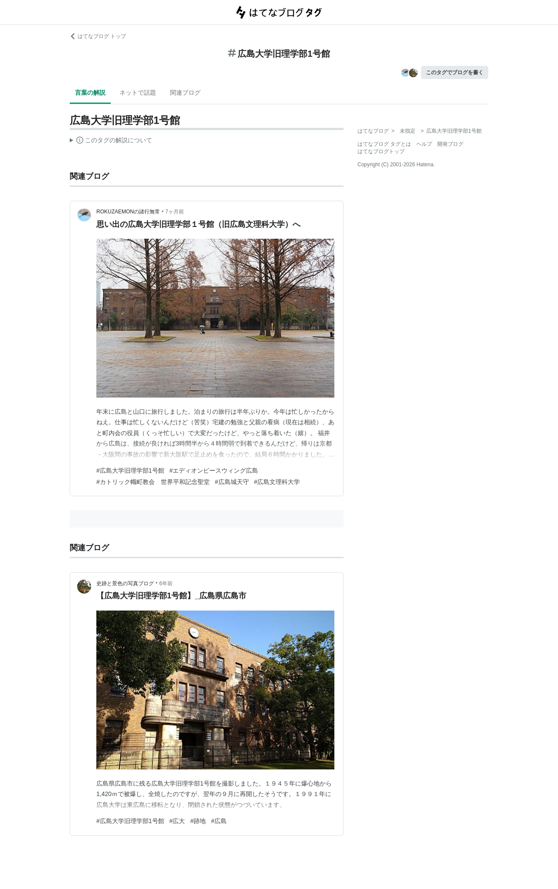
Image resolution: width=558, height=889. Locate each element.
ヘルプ (424, 144)
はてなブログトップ (381, 151)
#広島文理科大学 (277, 481)
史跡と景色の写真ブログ (125, 583)
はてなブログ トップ (98, 36)
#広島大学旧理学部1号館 (130, 470)
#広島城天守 (232, 481)
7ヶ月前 (174, 212)
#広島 (219, 820)
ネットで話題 (137, 92)
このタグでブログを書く (454, 72)
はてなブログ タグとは (384, 144)
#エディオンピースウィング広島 (214, 470)
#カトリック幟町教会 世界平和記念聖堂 (153, 481)
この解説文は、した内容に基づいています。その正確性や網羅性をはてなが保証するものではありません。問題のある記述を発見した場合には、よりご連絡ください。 (111, 141)
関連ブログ (185, 92)
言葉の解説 (90, 92)
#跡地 (198, 820)
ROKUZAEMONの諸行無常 (128, 212)
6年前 (166, 583)
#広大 (177, 820)
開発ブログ (450, 144)
